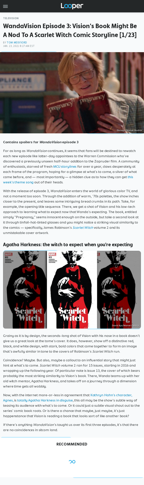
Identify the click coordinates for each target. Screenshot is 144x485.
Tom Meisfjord (17, 42)
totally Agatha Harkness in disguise (45, 400)
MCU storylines (65, 166)
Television (11, 18)
